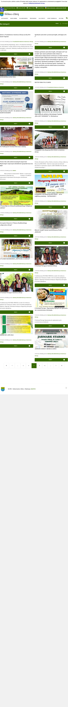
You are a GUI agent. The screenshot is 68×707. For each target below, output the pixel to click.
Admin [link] (14, 170)
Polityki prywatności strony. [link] (37, 3)
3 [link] (28, 366)
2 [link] (23, 366)
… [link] (17, 366)
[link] (2, 10)
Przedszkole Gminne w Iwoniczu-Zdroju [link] (23, 41)
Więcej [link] (15, 54)
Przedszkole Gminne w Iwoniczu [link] (55, 87)
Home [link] (57, 23)
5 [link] (39, 366)
